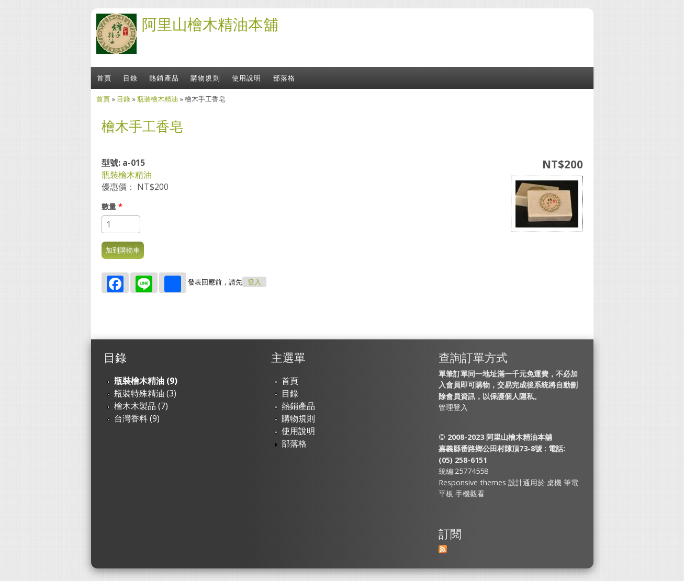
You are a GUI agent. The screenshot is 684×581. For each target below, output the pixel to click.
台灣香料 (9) (137, 418)
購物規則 (205, 78)
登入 (254, 282)
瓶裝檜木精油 (157, 99)
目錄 (130, 78)
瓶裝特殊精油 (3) (145, 393)
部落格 (284, 78)
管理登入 (453, 407)
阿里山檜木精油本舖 (210, 24)
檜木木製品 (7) (141, 406)
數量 (112, 206)
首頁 (104, 78)
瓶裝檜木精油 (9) (145, 380)
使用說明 (247, 78)
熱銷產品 (164, 78)
